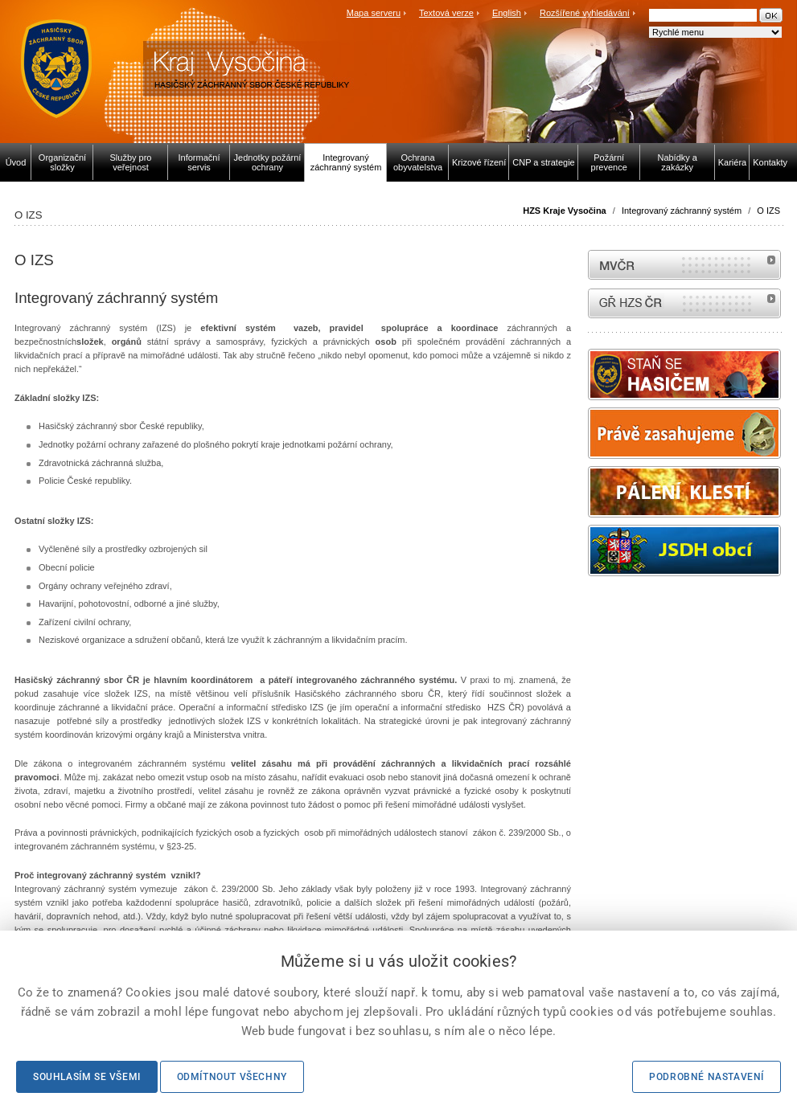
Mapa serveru (374, 13)
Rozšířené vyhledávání (585, 13)
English (506, 13)
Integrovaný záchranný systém (682, 210)
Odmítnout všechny (232, 1076)
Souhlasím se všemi (87, 1076)
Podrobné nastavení (706, 1076)
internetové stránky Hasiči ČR (684, 303)
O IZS (768, 210)
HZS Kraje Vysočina (564, 210)
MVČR (684, 265)
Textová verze (446, 13)
